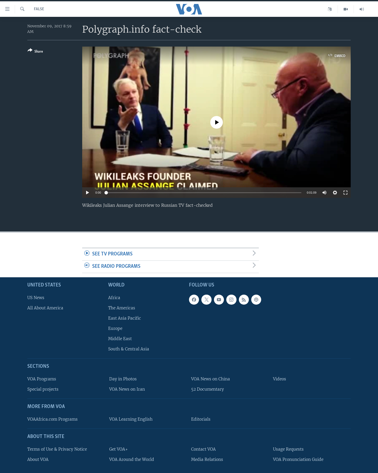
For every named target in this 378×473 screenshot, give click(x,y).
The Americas (121, 307)
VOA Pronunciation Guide (298, 459)
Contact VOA (203, 448)
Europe (115, 328)
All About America (45, 307)
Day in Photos (123, 378)
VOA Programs (41, 378)
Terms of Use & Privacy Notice (57, 448)
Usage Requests (288, 448)
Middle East (120, 338)
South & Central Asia (128, 348)
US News (35, 297)
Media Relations (207, 459)
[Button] (35, 52)
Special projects (43, 389)
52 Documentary (207, 389)
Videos (279, 378)
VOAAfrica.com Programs (52, 418)
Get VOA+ (118, 448)
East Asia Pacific (124, 317)
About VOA (38, 459)
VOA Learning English (131, 418)
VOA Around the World (131, 459)
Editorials (201, 418)
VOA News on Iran (127, 389)
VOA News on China (210, 378)
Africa (114, 297)
